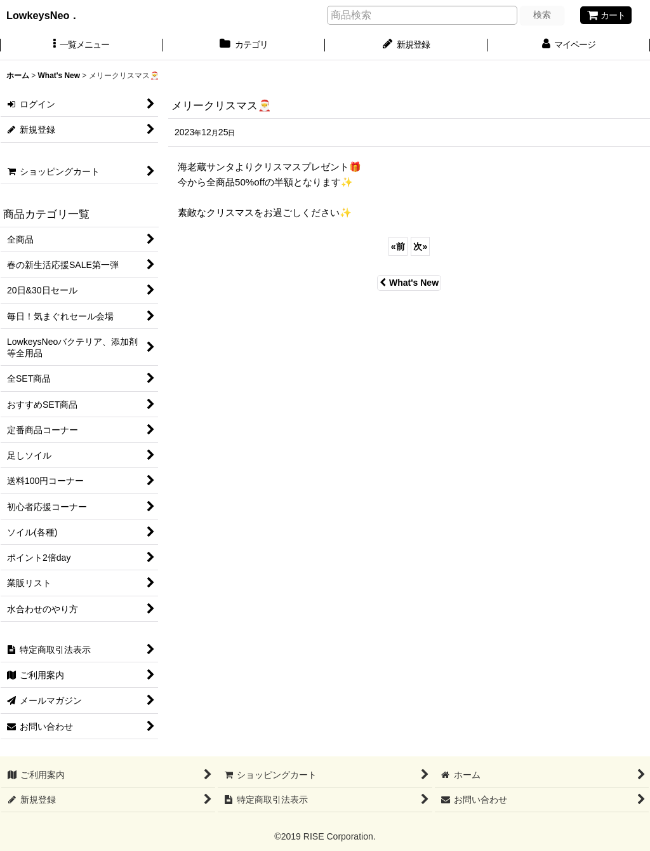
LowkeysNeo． (53, 15)
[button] (81, 46)
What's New (409, 283)
